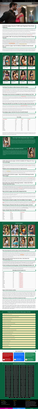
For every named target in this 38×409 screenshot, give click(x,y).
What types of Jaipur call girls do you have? (7, 314)
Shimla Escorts (30, 388)
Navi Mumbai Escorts (23, 391)
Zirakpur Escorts (16, 391)
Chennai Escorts (8, 382)
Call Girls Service (7, 89)
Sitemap (15, 405)
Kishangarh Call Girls (23, 376)
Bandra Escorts (8, 379)
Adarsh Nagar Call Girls (23, 370)
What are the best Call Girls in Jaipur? (7, 347)
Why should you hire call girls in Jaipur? (7, 325)
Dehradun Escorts (23, 382)
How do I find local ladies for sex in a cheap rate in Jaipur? (9, 338)
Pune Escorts (8, 388)
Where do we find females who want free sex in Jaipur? (9, 336)
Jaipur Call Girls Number (30, 177)
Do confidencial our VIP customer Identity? (7, 334)
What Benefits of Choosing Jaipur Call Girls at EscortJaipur (9, 323)
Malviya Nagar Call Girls (15, 373)
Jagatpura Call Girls (8, 367)
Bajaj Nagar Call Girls (15, 370)
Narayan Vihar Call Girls (30, 373)
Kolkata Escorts (15, 385)
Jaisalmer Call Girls (8, 376)
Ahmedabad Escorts (30, 379)
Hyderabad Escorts (23, 394)
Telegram (19, 408)
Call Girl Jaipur (29, 165)
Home (14, 401)
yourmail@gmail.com (4, 402)
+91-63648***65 (21, 277)
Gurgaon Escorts (31, 382)
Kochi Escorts (8, 394)
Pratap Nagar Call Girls (30, 370)
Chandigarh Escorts (30, 391)
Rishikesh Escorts (23, 388)
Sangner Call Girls (23, 367)
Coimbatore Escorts (16, 382)
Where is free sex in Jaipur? (6, 345)
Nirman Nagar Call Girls (23, 373)
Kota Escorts (23, 385)
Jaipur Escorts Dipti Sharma (24, 105)
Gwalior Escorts (19, 397)
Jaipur (18, 48)
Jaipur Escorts (23, 379)
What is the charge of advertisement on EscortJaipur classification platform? (11, 316)
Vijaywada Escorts (8, 391)
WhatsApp (31, 408)
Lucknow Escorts (31, 385)
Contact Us (15, 404)
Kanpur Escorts (8, 385)
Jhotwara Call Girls (8, 370)
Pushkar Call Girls (16, 376)
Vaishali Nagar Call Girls (8, 373)
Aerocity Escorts (30, 394)
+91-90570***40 (21, 273)
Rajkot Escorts (15, 388)
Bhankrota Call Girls (16, 367)
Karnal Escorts (15, 394)
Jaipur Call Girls (22, 254)
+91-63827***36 (21, 287)
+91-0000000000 (4, 401)
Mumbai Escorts (12, 397)
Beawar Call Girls (31, 376)
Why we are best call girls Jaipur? (6, 327)
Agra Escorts (15, 379)
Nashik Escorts (27, 397)
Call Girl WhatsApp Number (12, 43)
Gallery (14, 403)
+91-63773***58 (21, 284)
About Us (15, 402)
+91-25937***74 (21, 280)
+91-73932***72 (21, 276)
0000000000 (6, 408)
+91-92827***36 (21, 283)
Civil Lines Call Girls (31, 367)
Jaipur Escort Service (23, 96)
